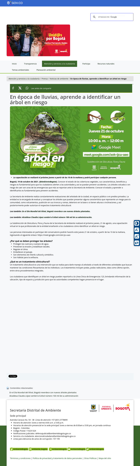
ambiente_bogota (38, 449)
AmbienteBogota (19, 449)
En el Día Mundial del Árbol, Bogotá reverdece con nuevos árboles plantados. (56, 211)
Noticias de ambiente (59, 78)
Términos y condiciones (20, 458)
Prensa (45, 78)
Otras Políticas (90, 458)
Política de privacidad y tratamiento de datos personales (57, 458)
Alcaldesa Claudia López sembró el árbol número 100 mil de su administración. (57, 217)
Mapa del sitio (105, 458)
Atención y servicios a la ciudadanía (24, 78)
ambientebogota (95, 449)
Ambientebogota (58, 449)
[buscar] (111, 17)
